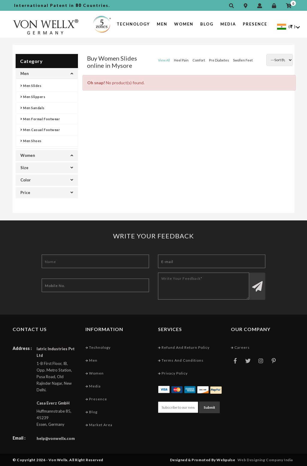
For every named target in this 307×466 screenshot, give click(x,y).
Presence (255, 24)
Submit (209, 407)
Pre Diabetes (219, 60)
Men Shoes (31, 141)
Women (183, 24)
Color (46, 180)
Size (46, 168)
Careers (240, 347)
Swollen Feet (243, 60)
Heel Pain (181, 60)
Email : (19, 438)
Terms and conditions (181, 360)
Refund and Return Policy (184, 347)
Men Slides (31, 86)
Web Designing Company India (265, 460)
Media (228, 24)
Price (46, 192)
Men (162, 24)
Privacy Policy (173, 373)
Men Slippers (33, 97)
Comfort (198, 60)
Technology (133, 24)
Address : (22, 348)
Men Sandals (32, 108)
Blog (206, 24)
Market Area (98, 425)
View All (164, 60)
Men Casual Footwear (40, 130)
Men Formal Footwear (40, 119)
